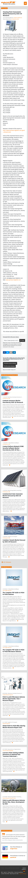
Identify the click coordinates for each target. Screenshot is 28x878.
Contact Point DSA (5, 873)
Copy (22, 340)
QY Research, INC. (15, 19)
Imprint (5, 872)
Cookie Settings (22, 873)
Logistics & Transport (12, 536)
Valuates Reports (6, 723)
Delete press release (10, 363)
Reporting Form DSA (14, 873)
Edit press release (9, 366)
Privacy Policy (11, 872)
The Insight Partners (7, 590)
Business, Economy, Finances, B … (15, 397)
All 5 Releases (6, 562)
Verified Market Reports (8, 694)
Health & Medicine (18, 17)
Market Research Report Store (9, 798)
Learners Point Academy (8, 750)
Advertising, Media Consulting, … (15, 490)
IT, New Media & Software (13, 442)
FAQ (2, 872)
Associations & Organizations (14, 749)
